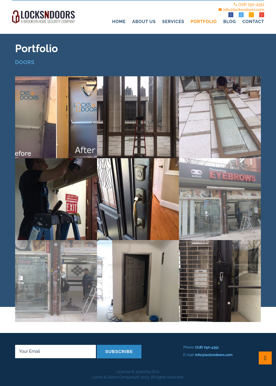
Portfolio (204, 21)
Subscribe (119, 351)
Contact (253, 21)
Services (173, 21)
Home (119, 21)
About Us (144, 21)
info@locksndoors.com (243, 9)
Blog (229, 21)
